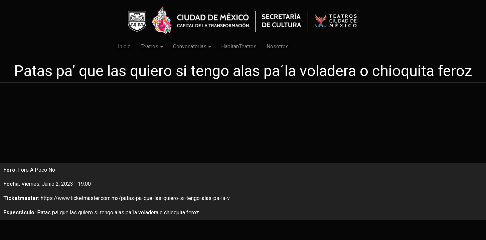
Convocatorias (192, 46)
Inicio (124, 46)
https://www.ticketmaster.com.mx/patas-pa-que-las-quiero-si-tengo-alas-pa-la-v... (136, 198)
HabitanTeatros (239, 46)
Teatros (152, 46)
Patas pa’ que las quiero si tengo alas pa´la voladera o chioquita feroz (118, 212)
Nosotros (278, 46)
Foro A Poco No (36, 170)
